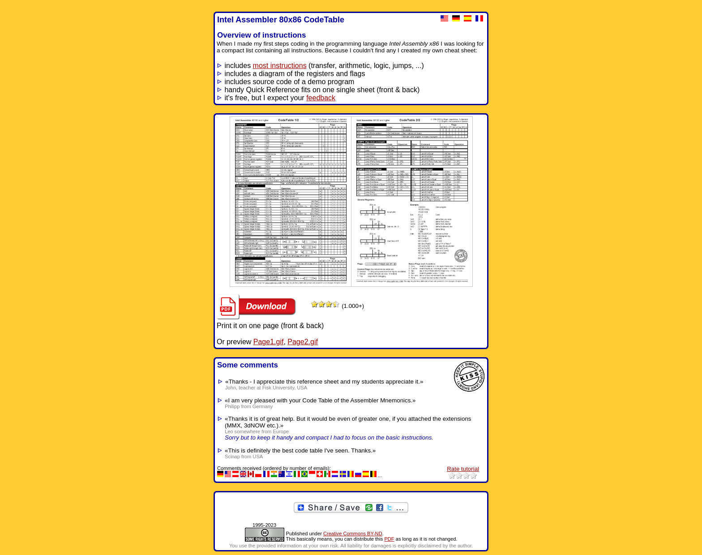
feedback (320, 98)
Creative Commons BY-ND (352, 533)
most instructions (280, 65)
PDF (389, 539)
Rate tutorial (463, 468)
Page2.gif (302, 342)
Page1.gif (268, 342)
